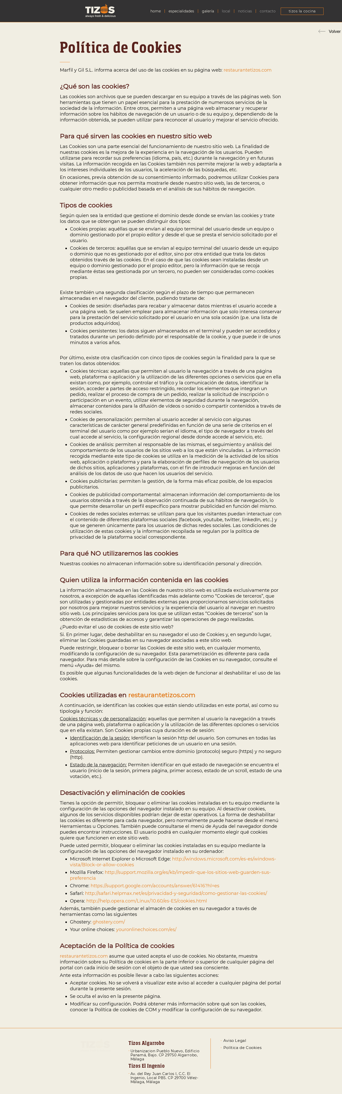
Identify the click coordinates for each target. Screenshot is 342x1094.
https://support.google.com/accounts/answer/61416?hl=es (155, 886)
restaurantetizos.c (244, 70)
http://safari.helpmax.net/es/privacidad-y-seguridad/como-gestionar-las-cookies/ (176, 893)
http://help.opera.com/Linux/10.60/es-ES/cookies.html (146, 901)
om (268, 70)
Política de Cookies (242, 1047)
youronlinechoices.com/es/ (146, 929)
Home (155, 11)
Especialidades (181, 11)
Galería (208, 11)
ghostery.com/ (109, 922)
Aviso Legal (234, 1040)
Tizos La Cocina (302, 11)
